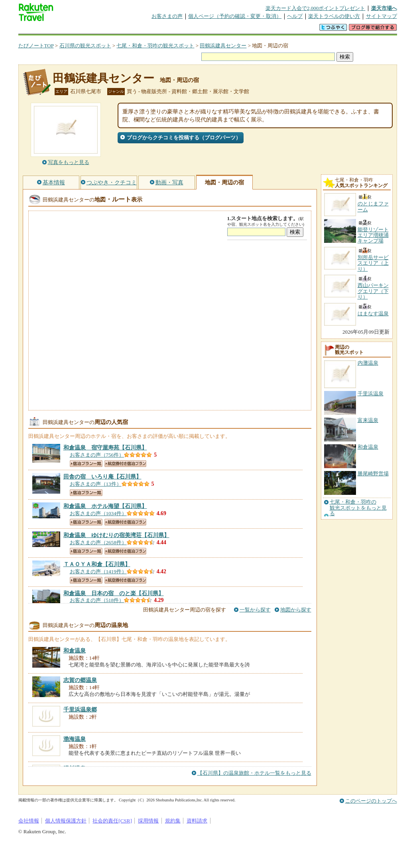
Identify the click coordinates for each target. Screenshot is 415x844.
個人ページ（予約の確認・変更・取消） (234, 16)
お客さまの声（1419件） (98, 571)
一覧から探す (255, 610)
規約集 (173, 821)
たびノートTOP (36, 46)
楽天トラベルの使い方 (334, 16)
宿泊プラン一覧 (86, 463)
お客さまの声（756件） (97, 455)
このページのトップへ (371, 801)
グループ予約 (177, 29)
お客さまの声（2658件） (98, 542)
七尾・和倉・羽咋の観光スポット (155, 46)
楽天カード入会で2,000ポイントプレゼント (316, 8)
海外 (79, 29)
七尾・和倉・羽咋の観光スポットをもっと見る (358, 507)
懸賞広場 (112, 29)
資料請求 (197, 821)
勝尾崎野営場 (373, 474)
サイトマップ (381, 16)
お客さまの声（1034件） (98, 513)
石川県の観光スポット (85, 46)
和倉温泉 (368, 447)
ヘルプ (295, 16)
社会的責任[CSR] (112, 821)
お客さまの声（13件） (96, 484)
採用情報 (148, 821)
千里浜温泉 (371, 394)
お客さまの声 (167, 16)
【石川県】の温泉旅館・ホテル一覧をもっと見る (254, 773)
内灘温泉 (368, 363)
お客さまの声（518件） (97, 600)
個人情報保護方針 (66, 821)
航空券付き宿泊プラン (125, 463)
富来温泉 (368, 420)
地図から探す (295, 610)
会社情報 (28, 821)
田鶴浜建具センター (223, 46)
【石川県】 (105, 447)
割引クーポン (144, 29)
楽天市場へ (384, 8)
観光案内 (210, 29)
